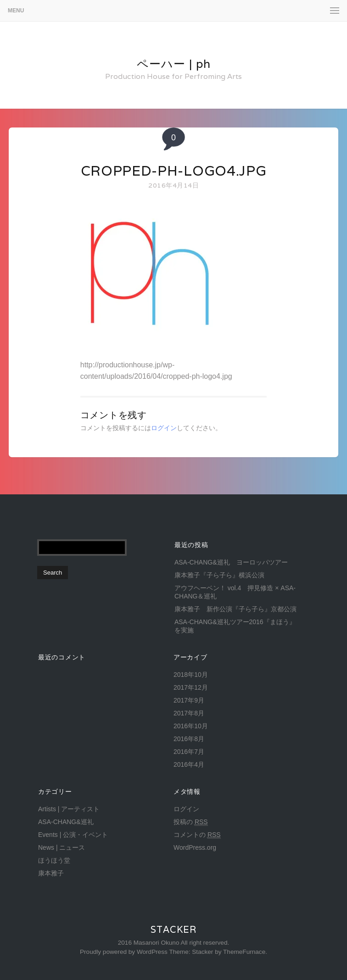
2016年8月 (189, 738)
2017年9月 (189, 700)
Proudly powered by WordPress (124, 951)
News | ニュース (61, 847)
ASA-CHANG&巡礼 (66, 821)
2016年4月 (189, 764)
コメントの (197, 835)
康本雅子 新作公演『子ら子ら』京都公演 (235, 609)
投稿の (191, 822)
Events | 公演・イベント (73, 834)
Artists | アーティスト (69, 809)
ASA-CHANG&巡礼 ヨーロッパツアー (231, 562)
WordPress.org (195, 847)
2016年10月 (191, 726)
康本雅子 (51, 873)
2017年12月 (191, 687)
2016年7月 (189, 751)
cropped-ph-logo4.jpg (174, 171)
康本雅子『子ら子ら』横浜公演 (219, 575)
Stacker (173, 930)
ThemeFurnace (244, 951)
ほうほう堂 (54, 860)
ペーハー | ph (174, 63)
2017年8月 (189, 713)
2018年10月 (191, 674)
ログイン (164, 428)
